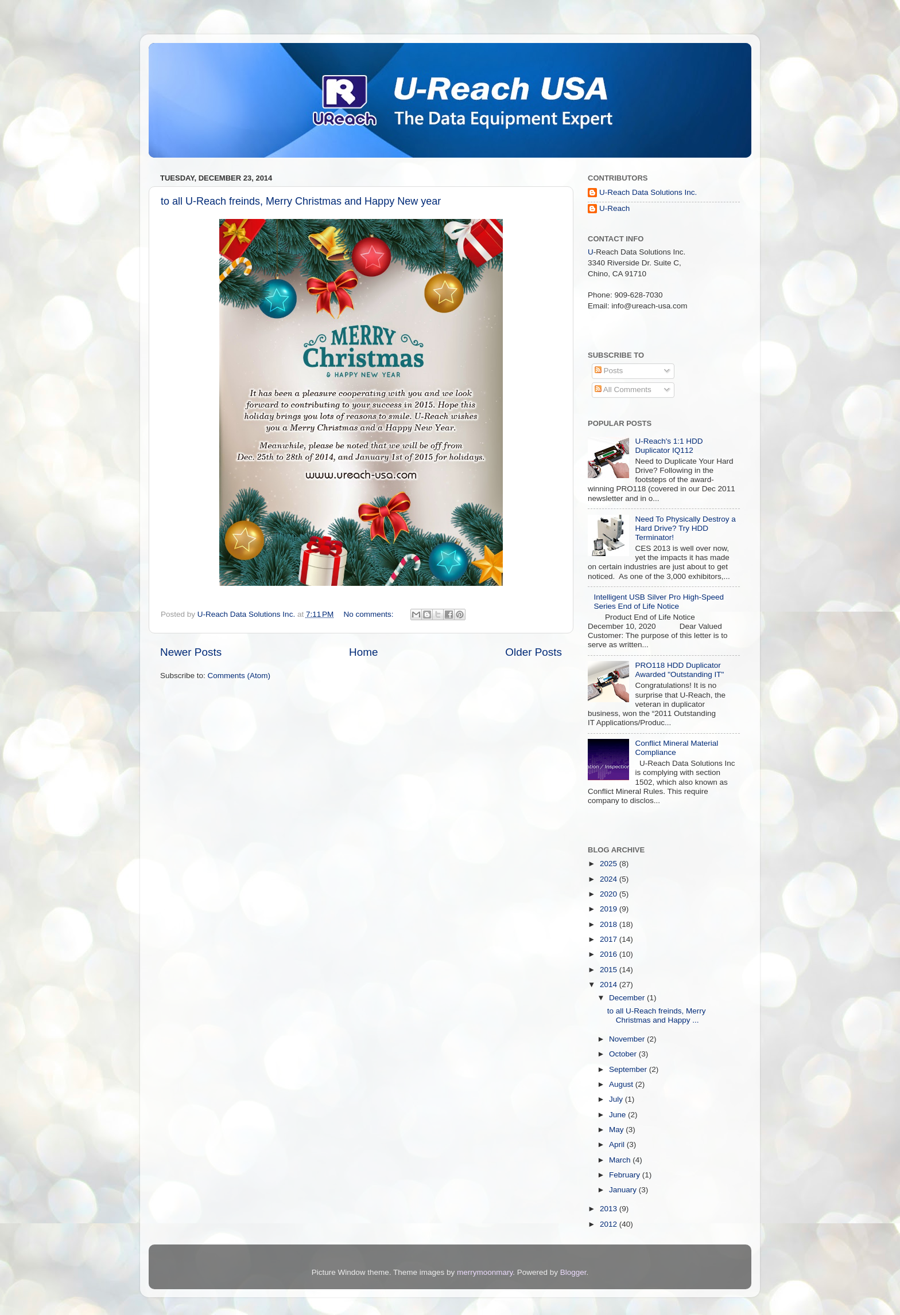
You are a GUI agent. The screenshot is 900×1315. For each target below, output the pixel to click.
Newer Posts (191, 652)
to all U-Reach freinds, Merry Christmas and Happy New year (301, 201)
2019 (609, 909)
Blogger (573, 1272)
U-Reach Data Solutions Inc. (648, 192)
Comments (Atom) (239, 675)
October (624, 1054)
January (624, 1189)
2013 (609, 1208)
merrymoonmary (485, 1272)
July (617, 1099)
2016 (609, 954)
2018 (609, 924)
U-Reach (614, 208)
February (625, 1175)
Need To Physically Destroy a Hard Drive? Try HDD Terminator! (685, 528)
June (618, 1114)
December (628, 997)
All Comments (623, 389)
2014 (609, 984)
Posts (609, 370)
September (629, 1069)
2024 (609, 879)
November (628, 1039)
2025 (609, 863)
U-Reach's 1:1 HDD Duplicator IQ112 (669, 446)
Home (363, 652)
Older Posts (533, 652)
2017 (609, 939)
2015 (609, 969)
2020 (609, 894)
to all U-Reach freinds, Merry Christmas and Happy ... (656, 1015)
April (618, 1144)
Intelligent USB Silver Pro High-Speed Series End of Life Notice (658, 601)
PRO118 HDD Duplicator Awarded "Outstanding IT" (679, 670)
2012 (609, 1224)
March (621, 1160)
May (617, 1129)
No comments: (370, 614)
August (622, 1084)
